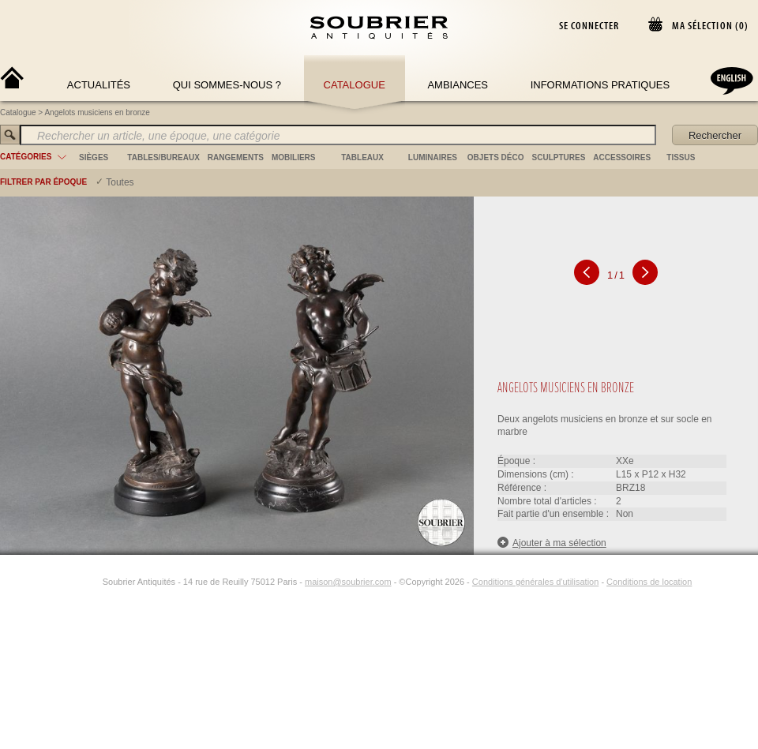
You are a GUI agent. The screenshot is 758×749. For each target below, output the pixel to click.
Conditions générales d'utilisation (535, 581)
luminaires (432, 157)
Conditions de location (649, 581)
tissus (680, 157)
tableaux (362, 157)
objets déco (495, 157)
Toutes (119, 182)
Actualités (98, 85)
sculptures (559, 157)
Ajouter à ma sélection (551, 543)
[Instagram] (92, 581)
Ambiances (457, 85)
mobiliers (294, 157)
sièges (93, 157)
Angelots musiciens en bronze (96, 112)
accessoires (622, 157)
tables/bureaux (163, 157)
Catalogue (354, 85)
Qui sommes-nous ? (227, 85)
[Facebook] (74, 581)
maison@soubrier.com (348, 581)
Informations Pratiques (600, 85)
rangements (236, 157)
